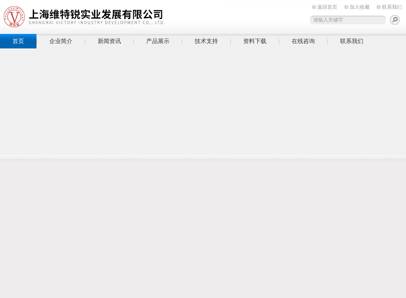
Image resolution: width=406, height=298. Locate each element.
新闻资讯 (109, 41)
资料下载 (254, 41)
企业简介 (60, 41)
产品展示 (157, 41)
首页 (18, 41)
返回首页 (327, 7)
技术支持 (206, 41)
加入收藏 (360, 7)
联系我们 (392, 7)
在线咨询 (303, 41)
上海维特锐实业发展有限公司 (128, 15)
